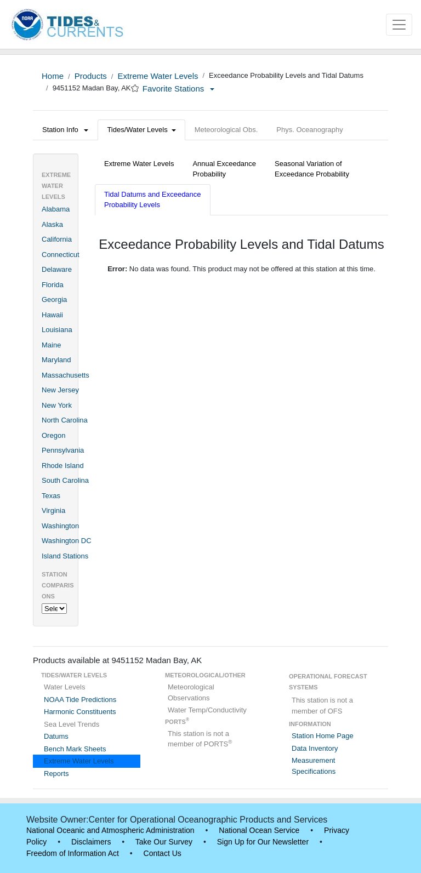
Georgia (54, 299)
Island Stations (65, 556)
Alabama (56, 209)
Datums (56, 736)
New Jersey (60, 390)
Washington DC (67, 541)
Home (53, 76)
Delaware (57, 269)
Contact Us (162, 853)
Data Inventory (315, 748)
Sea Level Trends (71, 724)
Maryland (56, 360)
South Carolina (65, 480)
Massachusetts (65, 375)
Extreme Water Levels (157, 76)
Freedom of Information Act (72, 853)
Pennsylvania (63, 450)
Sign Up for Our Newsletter (263, 841)
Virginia (53, 510)
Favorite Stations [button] (179, 88)
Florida (53, 285)
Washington (60, 526)
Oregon (53, 435)
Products (91, 76)
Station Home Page (323, 736)
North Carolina (65, 420)
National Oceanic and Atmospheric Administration (110, 830)
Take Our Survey (163, 841)
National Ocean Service (259, 830)
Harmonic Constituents (80, 711)
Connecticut (60, 254)
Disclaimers (91, 841)
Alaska (52, 224)
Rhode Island (63, 465)
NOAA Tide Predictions (80, 699)
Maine (51, 345)
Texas (51, 496)
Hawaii (52, 315)
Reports (56, 773)
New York (57, 405)
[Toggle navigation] (399, 25)
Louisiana (57, 330)
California (57, 239)
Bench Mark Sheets (75, 749)
